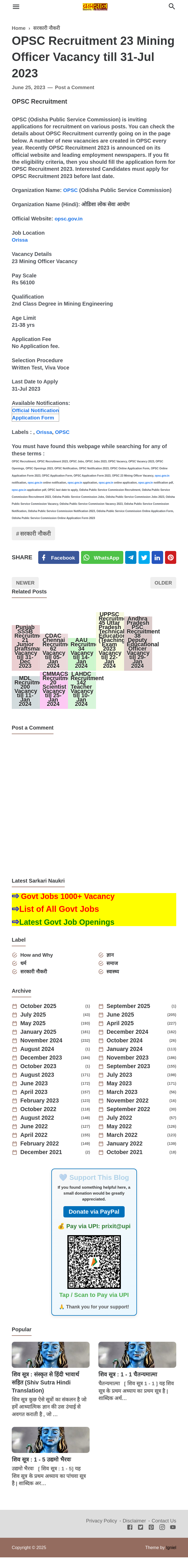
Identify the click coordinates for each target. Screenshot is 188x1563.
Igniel (171, 1553)
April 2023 (35, 1098)
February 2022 (40, 1149)
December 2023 (42, 1064)
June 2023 (35, 1089)
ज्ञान (110, 960)
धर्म (24, 968)
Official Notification (36, 410)
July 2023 (120, 1081)
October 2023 (39, 1072)
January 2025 (39, 1038)
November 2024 (42, 1046)
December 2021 (42, 1158)
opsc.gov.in (69, 219)
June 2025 (121, 1021)
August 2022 (38, 1124)
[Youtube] (173, 1533)
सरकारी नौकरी (36, 534)
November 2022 (129, 1106)
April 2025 (121, 1029)
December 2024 (128, 1038)
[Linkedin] (159, 558)
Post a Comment (75, 87)
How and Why (37, 960)
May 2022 (120, 1132)
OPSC (70, 190)
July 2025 (34, 1021)
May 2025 (34, 1029)
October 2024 (125, 1046)
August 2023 (38, 1081)
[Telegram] (132, 558)
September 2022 (129, 1115)
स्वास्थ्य (113, 977)
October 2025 (39, 1012)
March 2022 (123, 1141)
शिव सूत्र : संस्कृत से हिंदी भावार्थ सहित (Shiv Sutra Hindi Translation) (47, 1388)
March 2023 (123, 1098)
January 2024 (125, 1055)
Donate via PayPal (94, 1217)
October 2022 (39, 1115)
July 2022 (120, 1124)
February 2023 (40, 1106)
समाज (113, 968)
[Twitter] (103, 558)
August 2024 (38, 1055)
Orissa (20, 240)
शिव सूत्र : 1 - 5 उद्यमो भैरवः (42, 1465)
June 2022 (35, 1132)
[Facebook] (58, 558)
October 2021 (125, 1158)
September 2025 (129, 1012)
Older (163, 584)
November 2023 (129, 1064)
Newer (26, 584)
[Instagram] (162, 1533)
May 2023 (120, 1089)
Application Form (34, 417)
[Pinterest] (172, 558)
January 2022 (125, 1149)
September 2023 (129, 1072)
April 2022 (35, 1141)
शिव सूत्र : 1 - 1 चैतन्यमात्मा (128, 1380)
